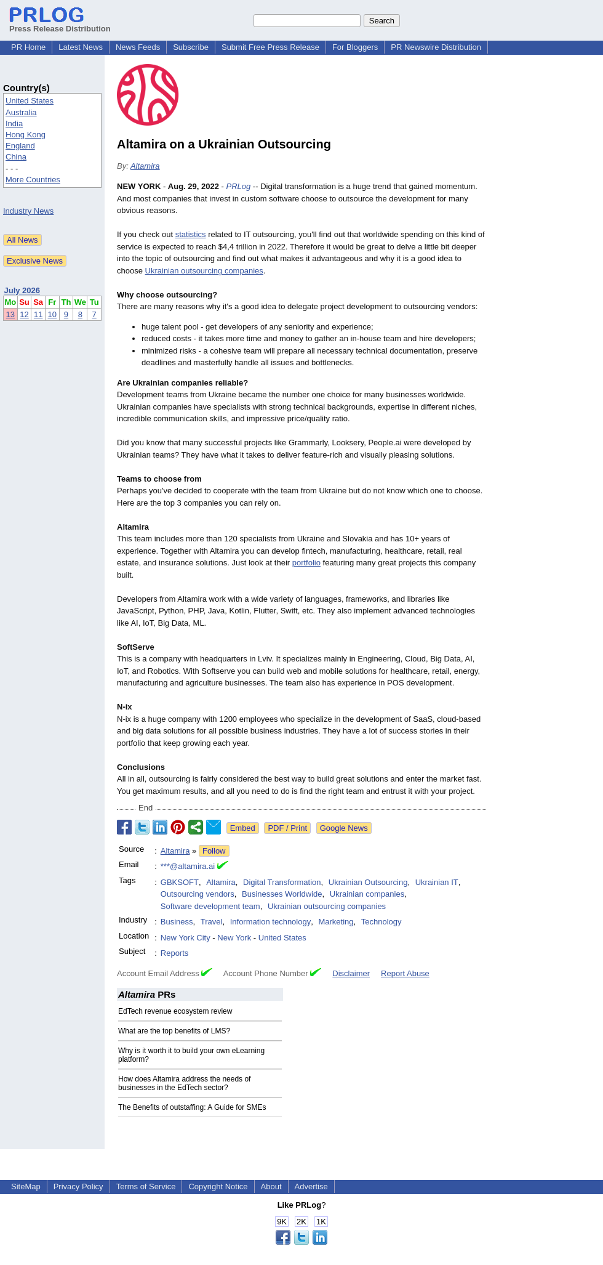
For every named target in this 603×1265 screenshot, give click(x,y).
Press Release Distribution (60, 24)
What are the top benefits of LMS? (174, 1031)
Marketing (335, 921)
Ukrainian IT (436, 882)
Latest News (80, 47)
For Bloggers (355, 47)
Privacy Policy (78, 1186)
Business (177, 921)
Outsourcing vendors (197, 894)
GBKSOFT (180, 882)
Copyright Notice (217, 1186)
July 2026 (22, 290)
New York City (185, 937)
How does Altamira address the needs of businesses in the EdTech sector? (184, 1083)
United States (30, 100)
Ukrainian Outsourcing (368, 882)
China (16, 156)
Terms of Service (146, 1186)
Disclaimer (351, 973)
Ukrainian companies (367, 894)
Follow (214, 850)
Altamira (145, 166)
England (20, 145)
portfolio (306, 562)
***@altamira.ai (188, 866)
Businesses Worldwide (282, 894)
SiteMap (26, 1186)
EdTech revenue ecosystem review (175, 1011)
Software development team (210, 906)
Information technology (270, 921)
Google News (344, 828)
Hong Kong (26, 134)
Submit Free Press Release (270, 47)
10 (52, 314)
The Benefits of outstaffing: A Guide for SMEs (192, 1107)
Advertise (311, 1186)
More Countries (33, 179)
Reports (175, 953)
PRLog (238, 186)
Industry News (28, 211)
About (271, 1186)
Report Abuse (405, 973)
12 (24, 314)
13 (10, 314)
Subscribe (191, 47)
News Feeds (138, 47)
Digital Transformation (282, 882)
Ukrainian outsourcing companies (204, 270)
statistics (190, 234)
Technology (381, 921)
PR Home (28, 47)
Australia (21, 112)
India (14, 123)
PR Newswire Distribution (436, 47)
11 (38, 314)
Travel (212, 921)
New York (234, 937)
